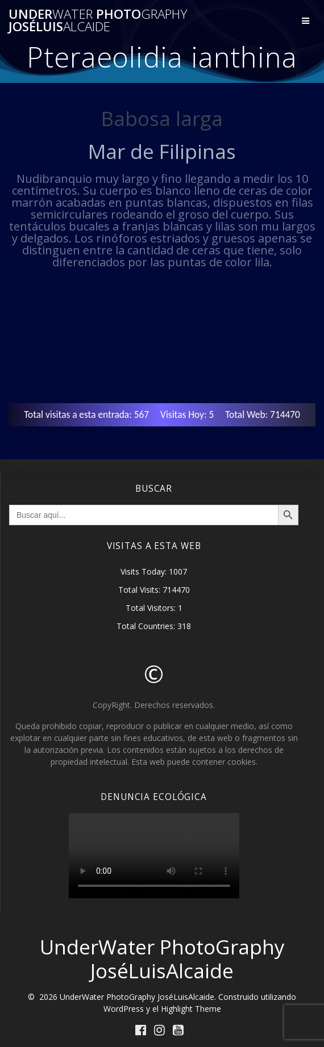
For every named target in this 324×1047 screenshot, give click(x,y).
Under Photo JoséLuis (98, 20)
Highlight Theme (191, 1008)
